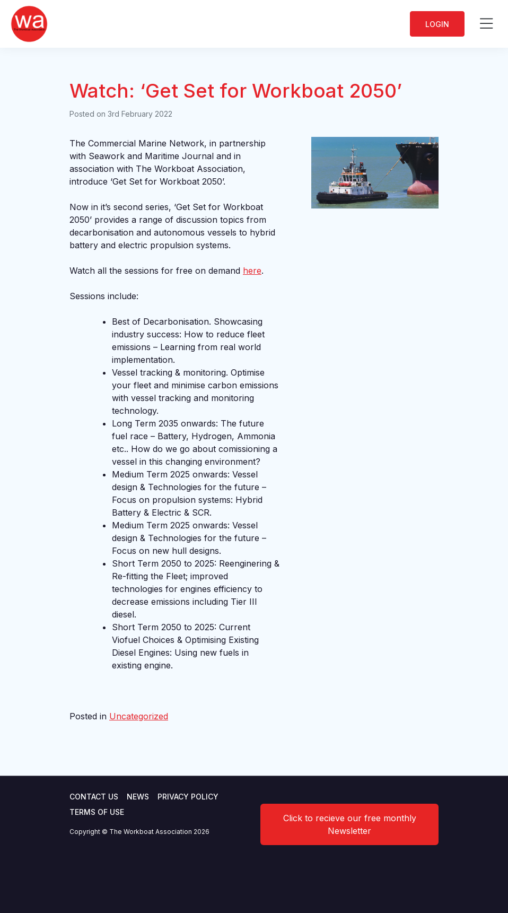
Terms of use (96, 811)
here (252, 270)
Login (437, 24)
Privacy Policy (187, 796)
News (138, 796)
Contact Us (93, 796)
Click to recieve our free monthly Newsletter (349, 824)
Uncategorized (138, 716)
